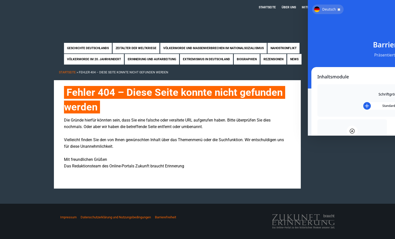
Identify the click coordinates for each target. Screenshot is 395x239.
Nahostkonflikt (284, 48)
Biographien (247, 59)
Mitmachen (311, 7)
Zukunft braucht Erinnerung (106, 16)
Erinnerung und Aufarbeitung (152, 59)
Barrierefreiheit (165, 217)
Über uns (289, 7)
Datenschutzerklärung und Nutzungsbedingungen (116, 217)
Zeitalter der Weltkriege (136, 48)
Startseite (267, 7)
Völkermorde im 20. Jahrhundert (94, 59)
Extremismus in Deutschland (206, 59)
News (294, 59)
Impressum (68, 217)
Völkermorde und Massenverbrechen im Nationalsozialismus (213, 48)
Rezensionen (273, 59)
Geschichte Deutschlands (88, 48)
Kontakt (332, 7)
